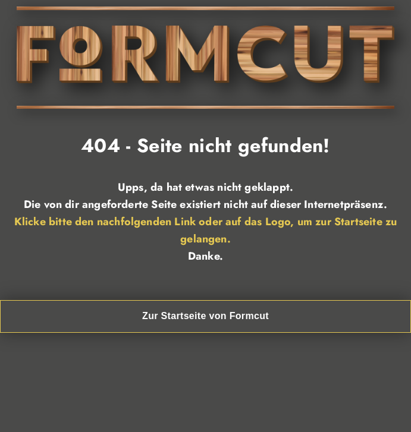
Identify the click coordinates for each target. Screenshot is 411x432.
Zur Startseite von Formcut (205, 316)
